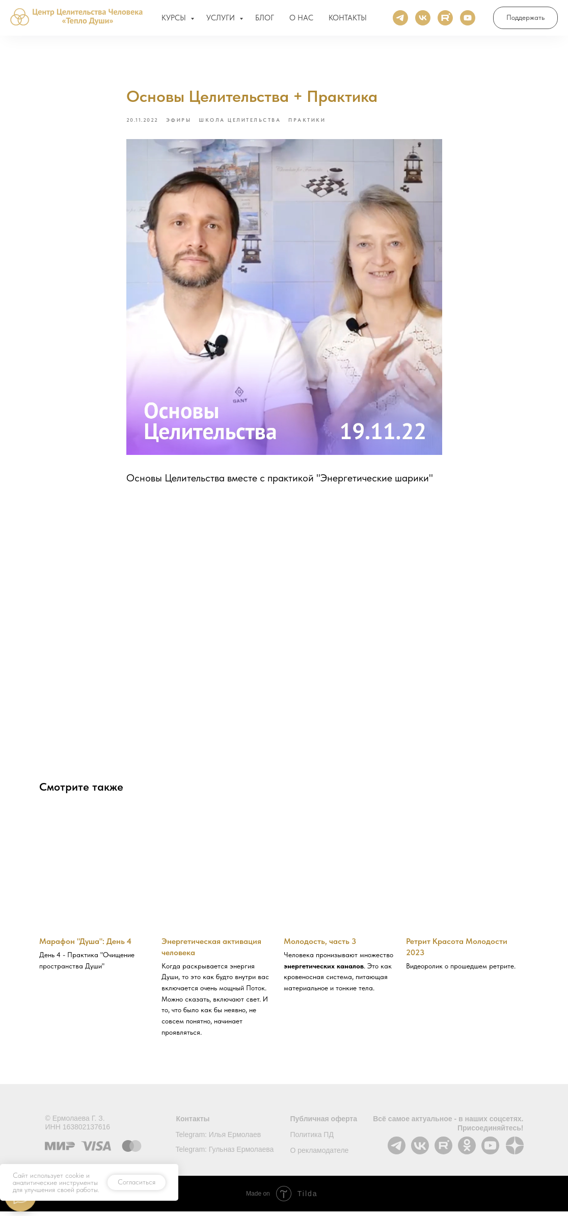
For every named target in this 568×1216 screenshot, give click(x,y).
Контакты (193, 1123)
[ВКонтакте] (422, 20)
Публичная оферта (324, 1123)
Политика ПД (312, 1139)
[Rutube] (445, 20)
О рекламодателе (319, 1155)
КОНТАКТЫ (348, 20)
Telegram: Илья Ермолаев (218, 1139)
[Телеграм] (400, 20)
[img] (420, 1150)
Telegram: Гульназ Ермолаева (225, 1154)
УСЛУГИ (221, 20)
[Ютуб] (467, 20)
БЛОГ (264, 20)
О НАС (301, 20)
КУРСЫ (174, 20)
